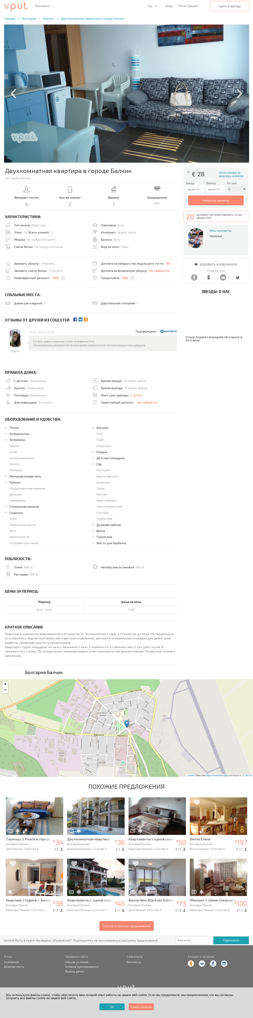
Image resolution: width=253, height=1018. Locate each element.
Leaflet (191, 775)
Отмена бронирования (81, 966)
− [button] (5, 690)
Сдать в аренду (229, 6)
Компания (11, 962)
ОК (112, 1007)
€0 (168, 263)
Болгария (29, 18)
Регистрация (188, 6)
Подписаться (231, 940)
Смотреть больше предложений (127, 926)
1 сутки (136, 395)
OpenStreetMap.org (216, 775)
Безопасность (14, 966)
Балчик (48, 18)
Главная (9, 18)
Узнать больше (141, 1007)
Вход (169, 6)
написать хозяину (215, 200)
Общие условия (76, 962)
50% (56, 278)
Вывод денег (75, 971)
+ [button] (5, 684)
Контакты (42, 5)
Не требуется (159, 270)
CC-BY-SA (247, 775)
